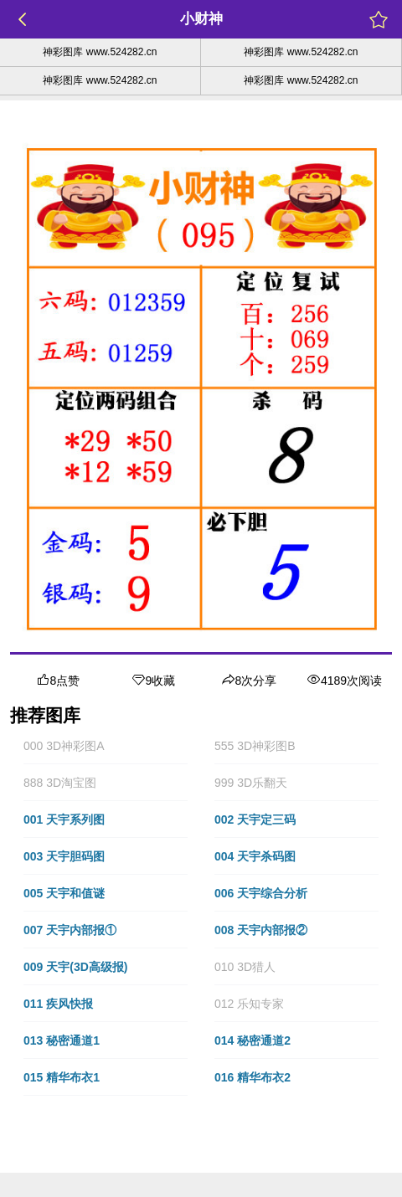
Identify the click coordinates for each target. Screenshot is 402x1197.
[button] (105, 745)
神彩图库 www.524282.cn (100, 52)
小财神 (201, 19)
